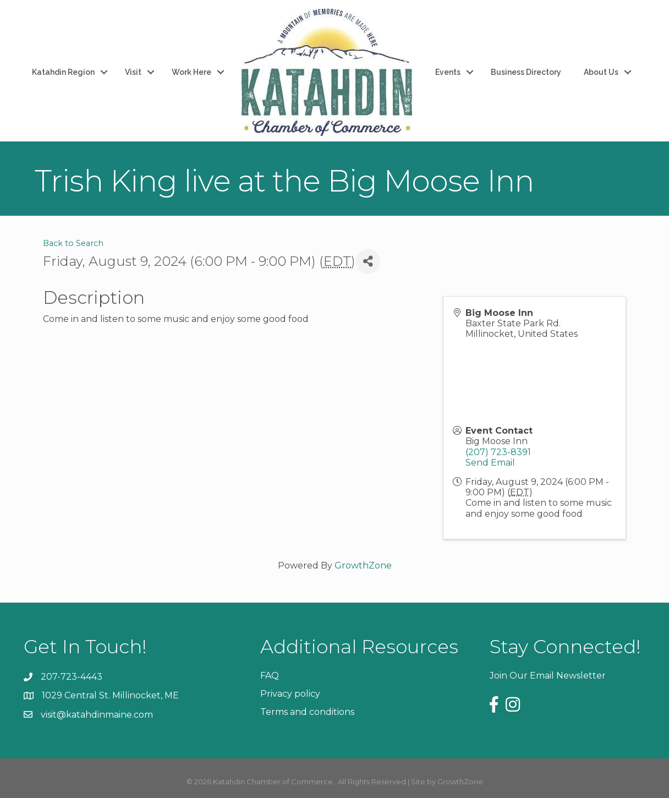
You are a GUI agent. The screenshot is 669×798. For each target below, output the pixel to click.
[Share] (367, 261)
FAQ (269, 675)
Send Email (490, 462)
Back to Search (73, 243)
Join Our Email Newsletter (548, 675)
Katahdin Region (63, 72)
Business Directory (526, 72)
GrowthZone (363, 565)
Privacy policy (290, 693)
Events (447, 72)
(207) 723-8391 (498, 452)
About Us (601, 72)
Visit (133, 72)
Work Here (191, 72)
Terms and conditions (307, 712)
